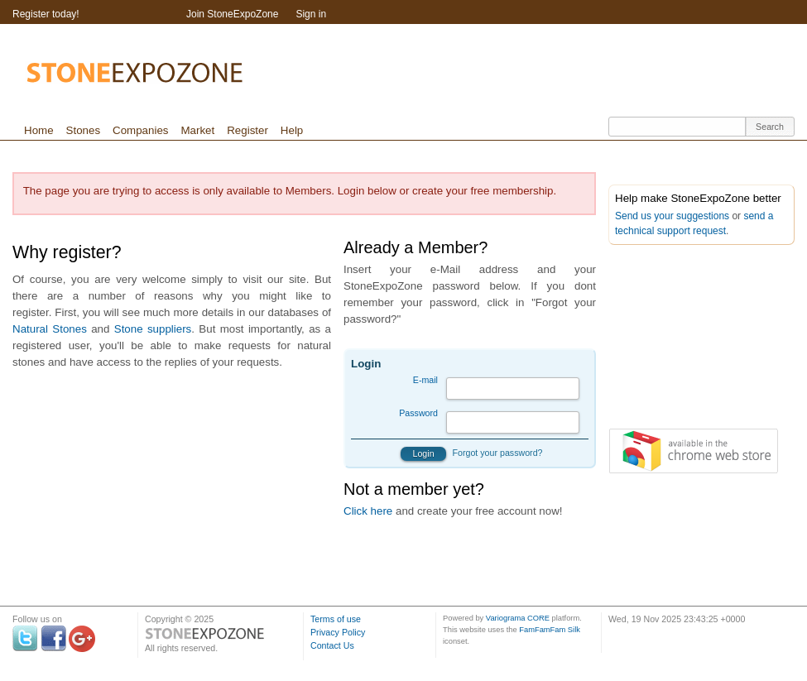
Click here (367, 511)
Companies (140, 130)
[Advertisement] (509, 152)
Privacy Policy (337, 632)
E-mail (425, 380)
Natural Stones (49, 329)
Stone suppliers (153, 329)
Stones (83, 130)
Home (39, 130)
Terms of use (335, 619)
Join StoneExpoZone (232, 14)
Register (247, 130)
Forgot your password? (498, 453)
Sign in (310, 14)
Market (197, 130)
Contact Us (332, 645)
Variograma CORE (518, 618)
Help (292, 130)
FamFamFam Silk (549, 630)
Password (418, 413)
